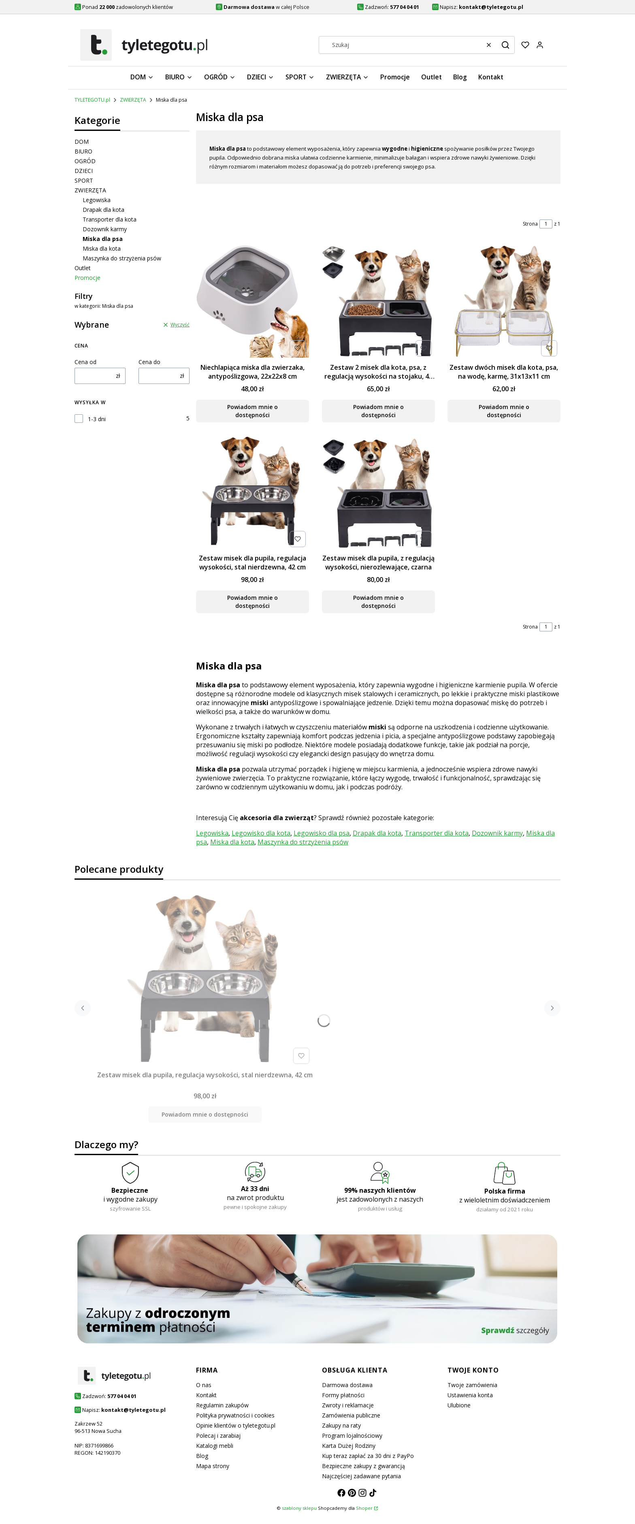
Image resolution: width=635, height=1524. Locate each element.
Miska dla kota (102, 248)
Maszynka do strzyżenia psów (122, 258)
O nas (203, 1385)
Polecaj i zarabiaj (218, 1435)
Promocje (87, 277)
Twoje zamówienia (472, 1385)
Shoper (364, 1508)
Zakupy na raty (341, 1425)
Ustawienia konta (470, 1395)
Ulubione (459, 1405)
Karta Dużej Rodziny (348, 1445)
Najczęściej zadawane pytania (361, 1476)
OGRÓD (85, 161)
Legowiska (97, 200)
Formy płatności (343, 1395)
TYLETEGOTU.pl (92, 99)
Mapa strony (212, 1466)
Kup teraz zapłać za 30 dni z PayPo (368, 1456)
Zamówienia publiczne (351, 1415)
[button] (505, 45)
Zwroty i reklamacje (348, 1405)
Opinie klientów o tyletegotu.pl (235, 1425)
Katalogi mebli (214, 1445)
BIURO (83, 151)
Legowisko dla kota (261, 833)
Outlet (83, 268)
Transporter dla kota (109, 219)
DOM (82, 141)
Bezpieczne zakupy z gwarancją (363, 1466)
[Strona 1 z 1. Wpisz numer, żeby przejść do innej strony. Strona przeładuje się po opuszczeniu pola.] (545, 224)
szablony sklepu (299, 1508)
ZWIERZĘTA (133, 99)
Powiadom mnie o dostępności (252, 411)
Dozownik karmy (105, 229)
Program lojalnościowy (352, 1435)
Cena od (85, 362)
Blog (202, 1456)
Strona (530, 223)
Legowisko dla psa (321, 833)
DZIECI (84, 171)
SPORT (84, 180)
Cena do (149, 362)
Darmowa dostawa (347, 1385)
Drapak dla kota (103, 209)
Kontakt (206, 1395)
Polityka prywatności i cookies (235, 1415)
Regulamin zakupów (222, 1405)
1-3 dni (97, 419)
